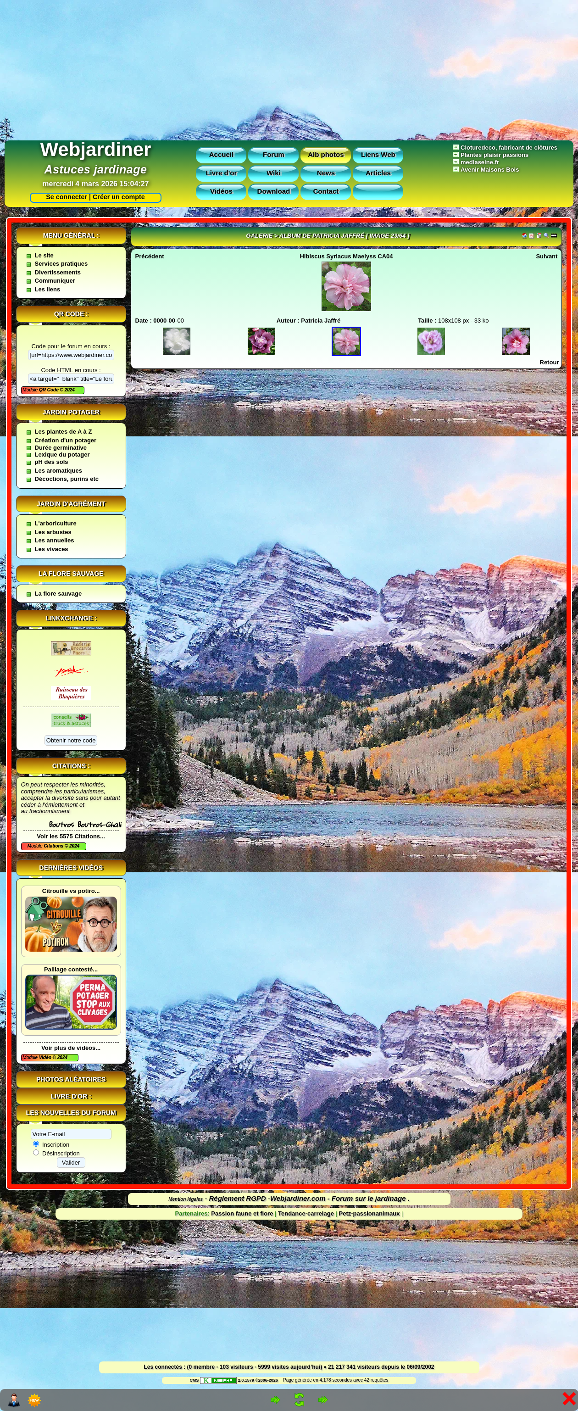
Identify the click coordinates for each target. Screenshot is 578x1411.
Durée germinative (61, 447)
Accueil (221, 154)
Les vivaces (51, 549)
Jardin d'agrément (71, 504)
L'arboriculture (56, 523)
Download (273, 191)
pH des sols (51, 461)
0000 (160, 320)
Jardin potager (70, 412)
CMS (194, 1380)
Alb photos (326, 154)
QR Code (49, 389)
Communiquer (55, 280)
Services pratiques (61, 263)
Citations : (71, 766)
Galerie (259, 235)
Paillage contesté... (71, 969)
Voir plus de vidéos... (70, 1047)
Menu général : (71, 235)
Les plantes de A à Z (63, 431)
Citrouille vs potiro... (71, 890)
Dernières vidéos (70, 867)
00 (172, 320)
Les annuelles (54, 540)
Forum (273, 154)
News (326, 173)
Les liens (48, 289)
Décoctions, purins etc (67, 478)
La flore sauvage (71, 573)
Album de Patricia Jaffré (321, 235)
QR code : (71, 314)
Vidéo (46, 1057)
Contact (326, 191)
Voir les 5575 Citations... (71, 836)
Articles (378, 173)
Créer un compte (119, 197)
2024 (69, 389)
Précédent (149, 256)
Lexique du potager (62, 454)
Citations (54, 845)
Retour (549, 362)
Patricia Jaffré (320, 320)
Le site (44, 255)
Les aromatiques (58, 470)
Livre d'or (221, 173)
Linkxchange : (70, 618)
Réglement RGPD (237, 1198)
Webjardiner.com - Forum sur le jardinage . (340, 1198)
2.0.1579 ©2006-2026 (239, 1380)
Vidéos (221, 191)
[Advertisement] (289, 68)
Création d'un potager (66, 440)
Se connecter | (66, 197)
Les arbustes (53, 532)
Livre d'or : (71, 1096)
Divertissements (58, 272)
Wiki (274, 173)
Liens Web (378, 154)
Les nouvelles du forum (71, 1112)
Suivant (546, 256)
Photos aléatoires (71, 1079)
